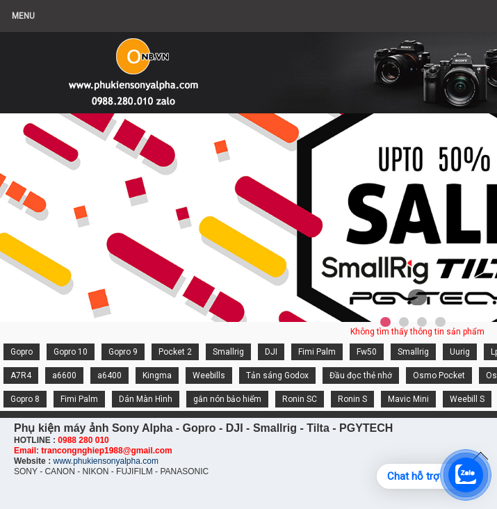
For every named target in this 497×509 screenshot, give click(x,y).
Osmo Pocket (439, 375)
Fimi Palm (317, 352)
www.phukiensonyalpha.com (105, 461)
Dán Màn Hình (145, 399)
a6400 (109, 375)
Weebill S (467, 399)
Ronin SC (299, 399)
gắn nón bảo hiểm (227, 399)
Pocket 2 (175, 352)
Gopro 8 (25, 399)
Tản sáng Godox (277, 375)
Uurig (460, 352)
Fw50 (367, 352)
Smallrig (228, 352)
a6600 (64, 375)
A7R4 (20, 375)
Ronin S (352, 399)
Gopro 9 (123, 352)
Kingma (157, 375)
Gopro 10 (71, 352)
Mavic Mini (408, 399)
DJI (271, 352)
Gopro (21, 352)
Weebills (209, 375)
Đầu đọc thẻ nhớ (360, 375)
